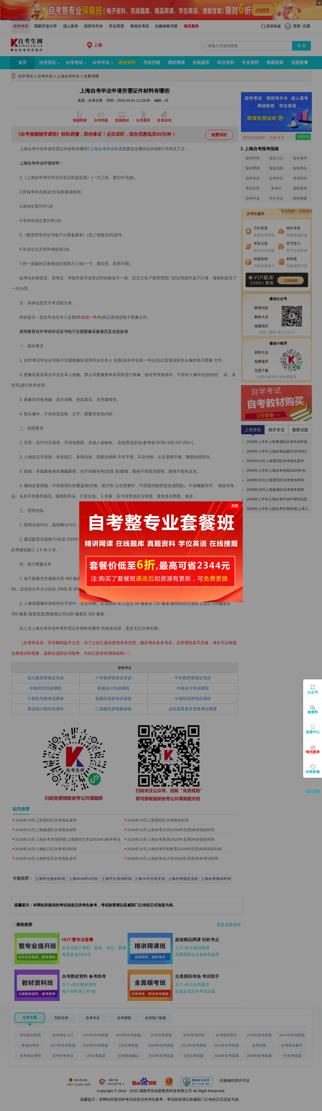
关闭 (234, 506)
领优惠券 (313, 752)
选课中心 (313, 732)
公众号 (312, 692)
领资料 (312, 712)
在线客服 (313, 772)
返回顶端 (313, 791)
